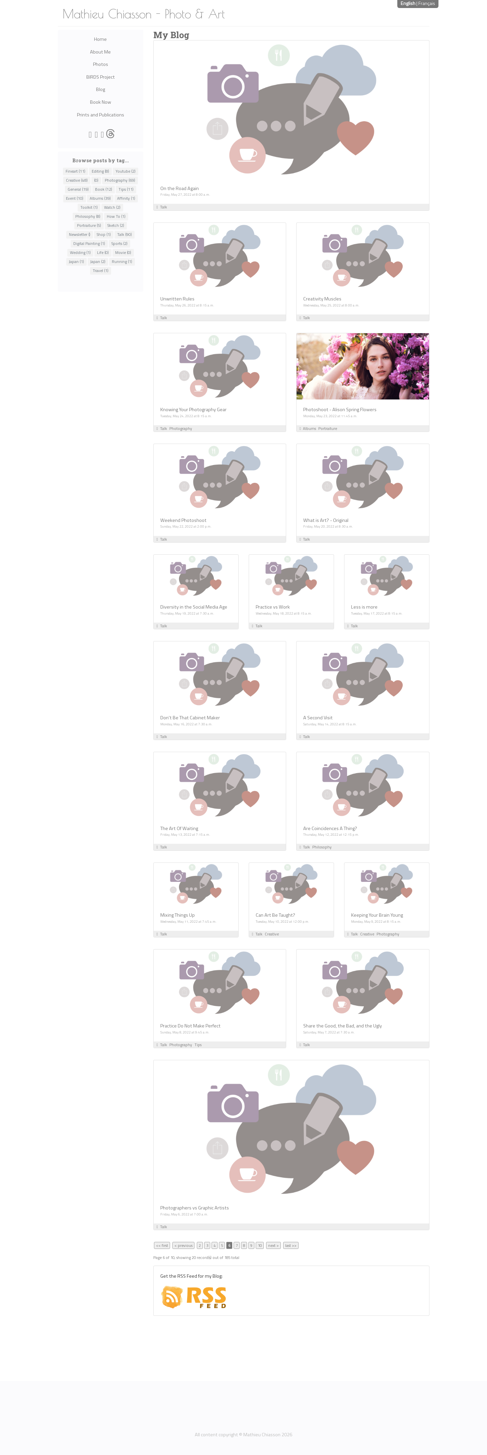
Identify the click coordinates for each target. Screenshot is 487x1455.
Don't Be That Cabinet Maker (190, 717)
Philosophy (322, 847)
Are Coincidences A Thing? (330, 828)
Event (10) (74, 198)
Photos (100, 64)
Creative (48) (77, 180)
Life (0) (103, 253)
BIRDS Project (100, 77)
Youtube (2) (125, 171)
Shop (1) (104, 235)
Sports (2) (119, 244)
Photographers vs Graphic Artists (194, 1207)
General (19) (78, 189)
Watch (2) (112, 207)
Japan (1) (76, 262)
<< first (162, 1245)
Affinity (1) (126, 198)
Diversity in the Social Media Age (193, 607)
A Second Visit (318, 717)
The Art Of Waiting (179, 828)
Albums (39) (100, 198)
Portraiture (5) (89, 225)
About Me (100, 52)
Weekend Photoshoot (183, 520)
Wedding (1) (80, 253)
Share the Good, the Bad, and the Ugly (342, 1025)
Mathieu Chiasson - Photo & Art (144, 14)
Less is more (364, 607)
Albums (309, 428)
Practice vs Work (273, 607)
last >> (291, 1245)
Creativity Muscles (322, 298)
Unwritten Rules (177, 298)
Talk (163, 207)
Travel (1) (100, 271)
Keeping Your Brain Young (377, 915)
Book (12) (103, 189)
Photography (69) (120, 180)
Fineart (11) (75, 171)
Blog (100, 89)
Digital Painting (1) (89, 244)
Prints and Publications (100, 114)
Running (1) (122, 262)
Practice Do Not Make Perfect (190, 1025)
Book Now (100, 102)
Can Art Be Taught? (275, 915)
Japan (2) (97, 262)
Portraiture (327, 428)
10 (260, 1245)
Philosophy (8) (87, 216)
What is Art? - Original (325, 520)
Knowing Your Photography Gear (193, 409)
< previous (183, 1245)
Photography (180, 428)
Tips (197, 1045)
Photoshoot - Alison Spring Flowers (340, 409)
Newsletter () (79, 235)
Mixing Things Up (177, 915)
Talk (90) (124, 235)
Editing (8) (100, 171)
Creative (272, 934)
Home (100, 39)
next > (273, 1245)
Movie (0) (123, 253)
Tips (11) (126, 189)
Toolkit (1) (89, 207)
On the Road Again (179, 188)
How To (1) (116, 216)
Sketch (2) (115, 225)
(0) (96, 180)
